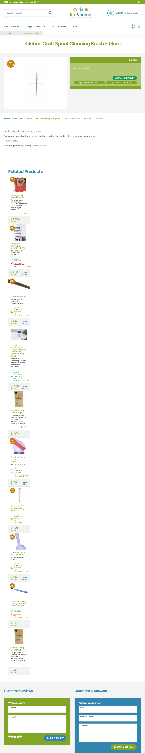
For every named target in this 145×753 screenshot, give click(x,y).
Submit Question (124, 746)
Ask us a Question (121, 82)
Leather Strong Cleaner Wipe (17, 649)
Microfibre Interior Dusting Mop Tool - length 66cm (18, 603)
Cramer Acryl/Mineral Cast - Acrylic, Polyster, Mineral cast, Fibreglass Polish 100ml (19, 351)
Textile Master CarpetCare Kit (17, 196)
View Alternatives (125, 78)
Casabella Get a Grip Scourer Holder (18, 459)
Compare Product (89, 82)
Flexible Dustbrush (18, 297)
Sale (75, 26)
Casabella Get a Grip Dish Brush (18, 554)
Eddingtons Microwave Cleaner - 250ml (18, 246)
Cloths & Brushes (31, 33)
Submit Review (55, 738)
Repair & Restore (36, 26)
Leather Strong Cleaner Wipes (17, 411)
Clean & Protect (12, 26)
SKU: (131, 60)
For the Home (59, 26)
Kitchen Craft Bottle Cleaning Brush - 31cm (17, 508)
